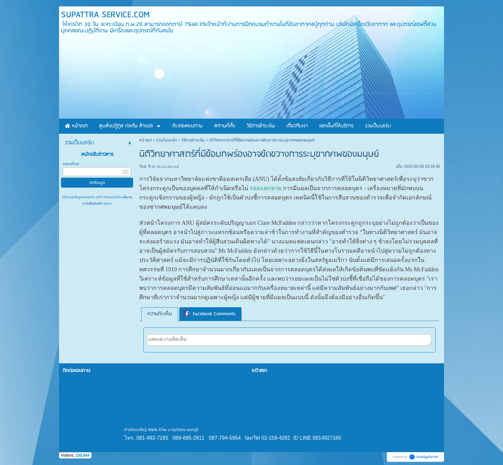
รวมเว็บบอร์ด (166, 140)
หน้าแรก (145, 140)
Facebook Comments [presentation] (209, 314)
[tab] (159, 314)
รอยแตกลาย (265, 188)
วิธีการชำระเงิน (193, 140)
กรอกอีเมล (71, 164)
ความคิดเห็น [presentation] (159, 314)
